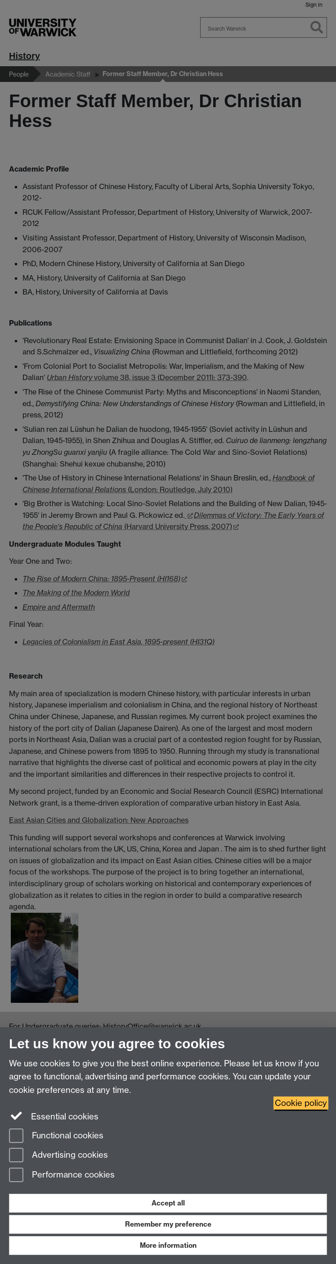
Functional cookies (56, 1136)
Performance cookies (62, 1175)
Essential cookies (54, 1116)
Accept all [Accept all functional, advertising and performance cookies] (168, 1203)
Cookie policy (301, 1103)
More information (168, 1245)
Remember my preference (168, 1224)
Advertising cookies (58, 1155)
